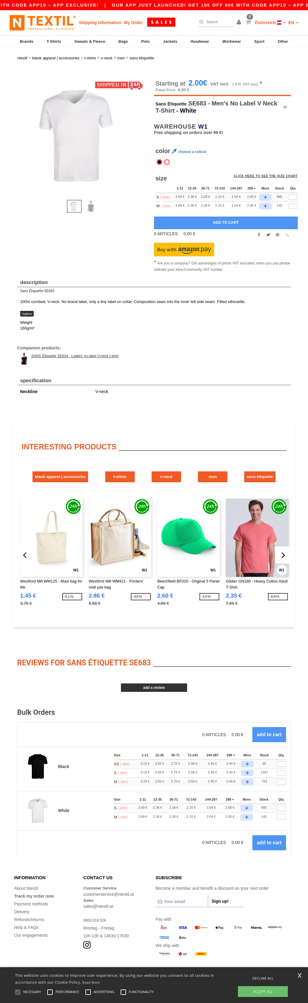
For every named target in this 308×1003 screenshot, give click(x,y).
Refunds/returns (29, 901)
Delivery (21, 894)
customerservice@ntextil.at (108, 876)
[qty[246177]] (292, 182)
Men (240, 460)
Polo (145, 41)
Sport (259, 41)
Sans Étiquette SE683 (37, 275)
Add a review (154, 670)
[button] (240, 22)
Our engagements (31, 917)
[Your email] (182, 883)
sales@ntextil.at (98, 888)
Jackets (170, 41)
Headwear (200, 41)
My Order (133, 22)
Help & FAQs (26, 909)
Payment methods (31, 886)
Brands (26, 41)
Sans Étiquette (176, 88)
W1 (203, 111)
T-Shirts (54, 41)
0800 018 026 (96, 902)
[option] (83, 121)
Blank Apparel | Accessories (48, 460)
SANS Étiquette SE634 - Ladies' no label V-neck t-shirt (75, 341)
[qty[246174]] (292, 190)
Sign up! (220, 883)
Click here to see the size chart (270, 164)
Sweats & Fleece (90, 41)
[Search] (215, 22)
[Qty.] (281, 746)
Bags (123, 41)
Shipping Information (100, 22)
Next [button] (21, 127)
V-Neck (176, 460)
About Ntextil (26, 870)
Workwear (231, 41)
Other (283, 41)
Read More (91, 982)
